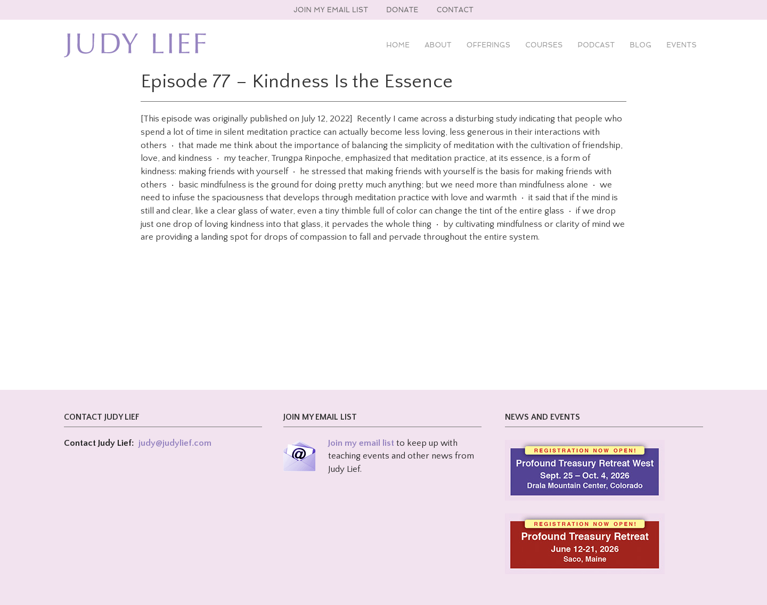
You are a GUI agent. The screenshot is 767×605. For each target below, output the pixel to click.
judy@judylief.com (174, 443)
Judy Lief (135, 45)
